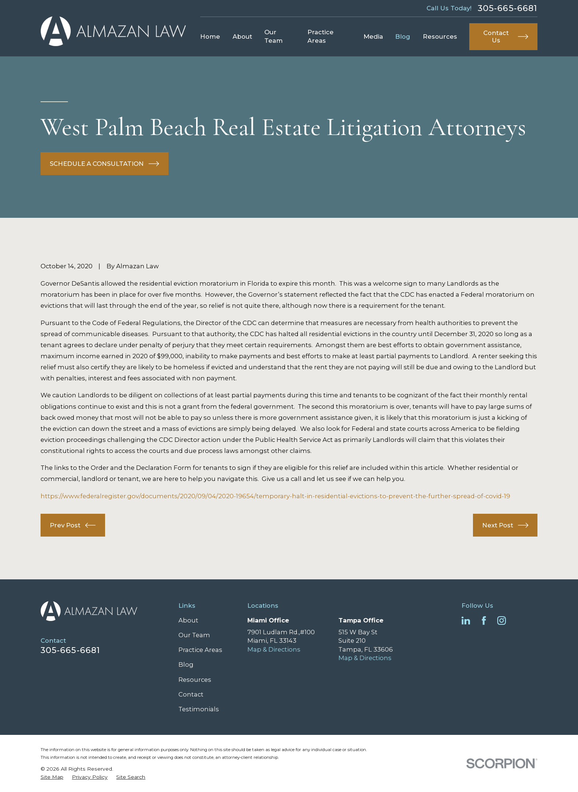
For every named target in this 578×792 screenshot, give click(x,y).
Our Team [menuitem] (273, 36)
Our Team (194, 635)
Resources (194, 679)
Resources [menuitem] (440, 36)
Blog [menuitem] (402, 36)
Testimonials (198, 709)
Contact (190, 694)
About (188, 620)
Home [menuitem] (210, 36)
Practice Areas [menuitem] (320, 36)
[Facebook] (484, 620)
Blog (186, 664)
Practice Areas (200, 649)
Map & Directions (273, 649)
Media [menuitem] (373, 36)
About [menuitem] (242, 36)
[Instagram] (501, 620)
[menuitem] (52, 777)
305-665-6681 (507, 8)
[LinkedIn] (466, 620)
